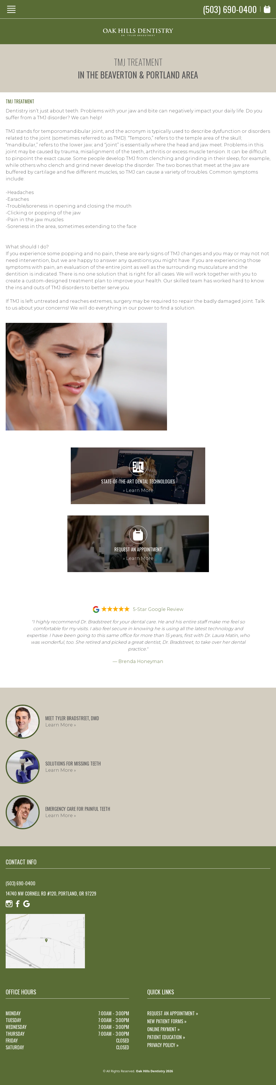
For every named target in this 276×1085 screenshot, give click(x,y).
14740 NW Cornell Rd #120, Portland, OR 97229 (51, 893)
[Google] (26, 903)
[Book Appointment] (267, 9)
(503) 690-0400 (230, 9)
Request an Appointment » (172, 1013)
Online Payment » (163, 1029)
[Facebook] (18, 903)
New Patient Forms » (167, 1021)
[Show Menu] (11, 9)
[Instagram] (9, 903)
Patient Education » (166, 1037)
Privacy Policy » (163, 1045)
